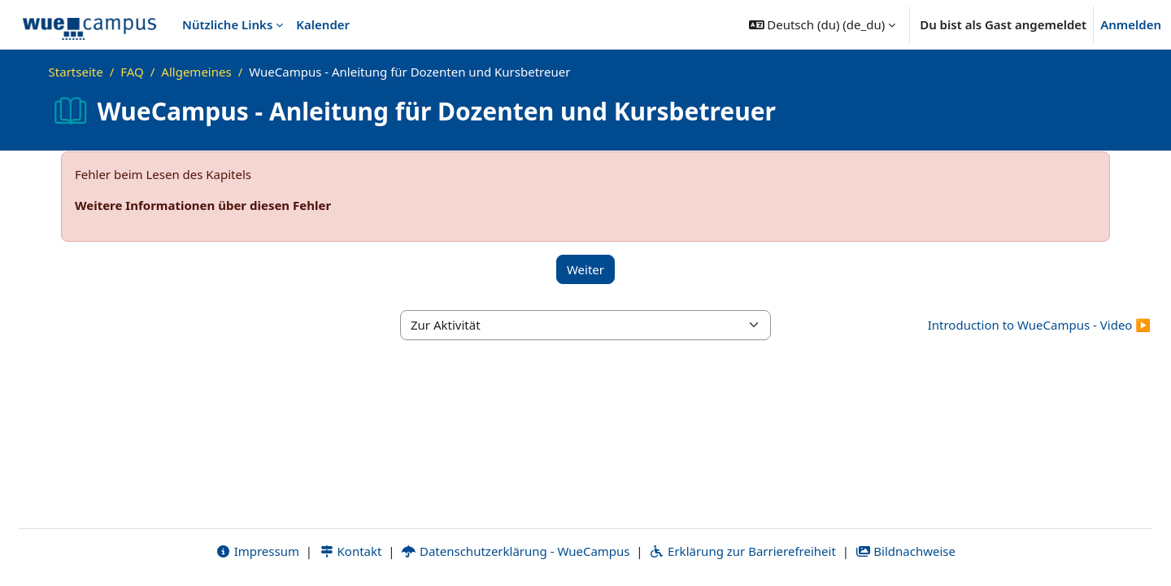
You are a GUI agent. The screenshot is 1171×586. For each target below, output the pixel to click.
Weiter (585, 269)
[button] (822, 24)
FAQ (132, 71)
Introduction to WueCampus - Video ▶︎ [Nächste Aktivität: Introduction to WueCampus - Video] (1039, 325)
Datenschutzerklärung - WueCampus (515, 551)
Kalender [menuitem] (323, 24)
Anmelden (1130, 24)
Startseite (76, 71)
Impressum (257, 551)
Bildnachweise (905, 551)
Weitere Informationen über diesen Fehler (203, 205)
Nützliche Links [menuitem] (227, 24)
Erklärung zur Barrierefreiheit (742, 551)
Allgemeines (196, 71)
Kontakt (350, 551)
